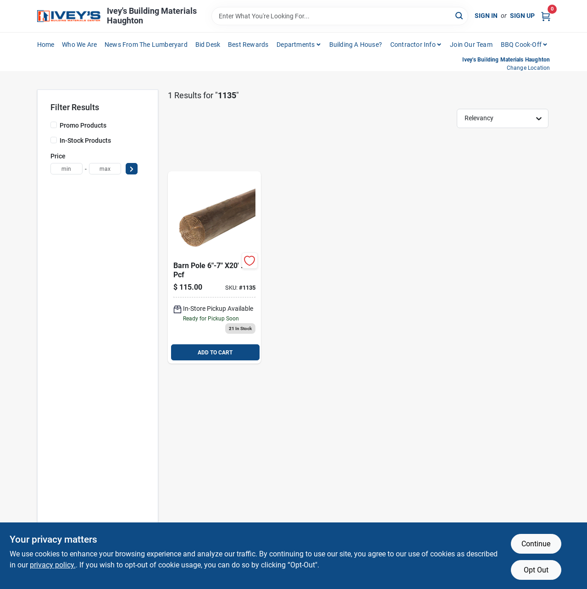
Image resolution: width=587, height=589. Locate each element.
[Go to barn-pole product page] (214, 267)
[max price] (105, 168)
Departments (296, 44)
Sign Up (522, 15)
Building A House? (355, 44)
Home (46, 44)
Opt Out (536, 570)
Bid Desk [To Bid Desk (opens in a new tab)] (208, 44)
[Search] (459, 15)
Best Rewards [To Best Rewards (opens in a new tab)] (248, 44)
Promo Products (83, 125)
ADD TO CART (215, 352)
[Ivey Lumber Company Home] (68, 16)
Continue (535, 543)
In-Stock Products (85, 140)
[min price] (66, 168)
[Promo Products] (53, 125)
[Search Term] (339, 16)
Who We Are (79, 44)
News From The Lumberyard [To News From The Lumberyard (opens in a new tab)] (146, 44)
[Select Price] (132, 168)
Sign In (486, 15)
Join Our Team (471, 44)
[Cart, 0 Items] (545, 16)
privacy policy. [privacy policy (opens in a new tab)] (53, 565)
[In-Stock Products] (53, 140)
